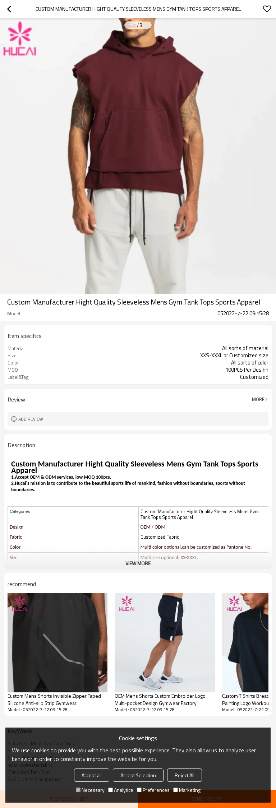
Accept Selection (138, 775)
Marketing (187, 790)
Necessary (90, 790)
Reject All (184, 775)
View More (138, 563)
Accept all (92, 775)
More (258, 399)
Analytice (120, 790)
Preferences (153, 790)
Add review (30, 418)
